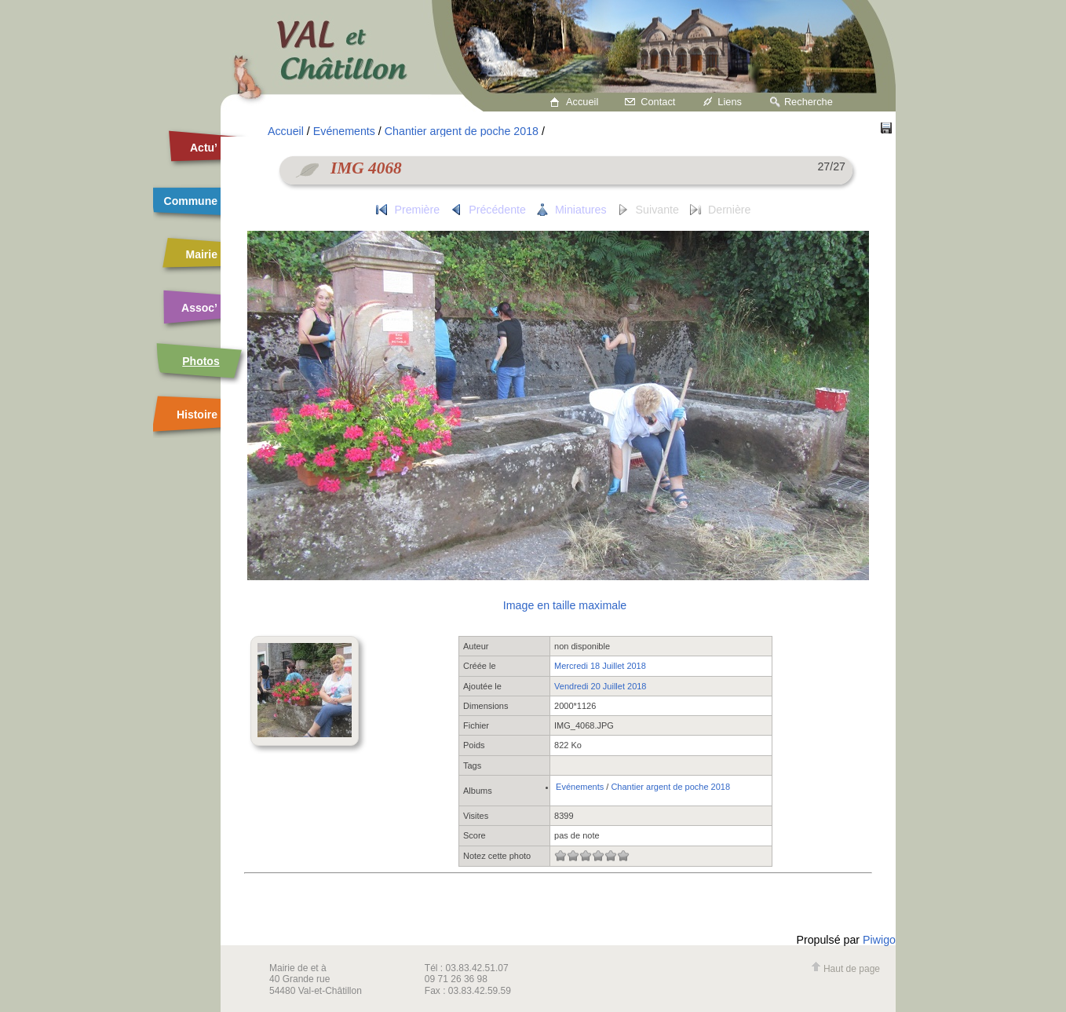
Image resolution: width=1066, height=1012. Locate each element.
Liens (729, 102)
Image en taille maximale (564, 605)
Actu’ (203, 147)
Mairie (201, 254)
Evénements (344, 131)
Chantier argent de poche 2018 (461, 131)
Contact (658, 102)
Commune (190, 201)
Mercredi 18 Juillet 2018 (600, 665)
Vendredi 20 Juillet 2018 (600, 686)
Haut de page (845, 968)
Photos (200, 361)
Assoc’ (199, 307)
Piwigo (879, 939)
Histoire (197, 414)
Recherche (808, 102)
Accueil (582, 102)
